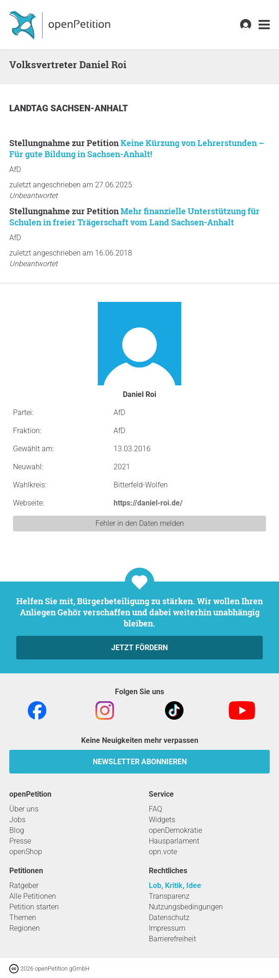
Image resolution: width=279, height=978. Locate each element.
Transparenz (169, 896)
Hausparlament (174, 841)
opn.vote (163, 851)
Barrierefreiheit (172, 938)
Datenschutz (169, 917)
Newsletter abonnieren (140, 761)
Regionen (24, 928)
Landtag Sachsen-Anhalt (68, 108)
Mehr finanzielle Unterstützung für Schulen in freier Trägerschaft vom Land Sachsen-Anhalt (134, 216)
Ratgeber (23, 885)
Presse (20, 841)
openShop (25, 851)
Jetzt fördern (139, 647)
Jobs (17, 819)
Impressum (167, 928)
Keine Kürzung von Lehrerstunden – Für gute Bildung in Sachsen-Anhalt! (136, 148)
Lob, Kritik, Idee (175, 885)
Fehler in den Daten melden (139, 523)
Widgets (162, 819)
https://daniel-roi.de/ (148, 503)
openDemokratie (175, 830)
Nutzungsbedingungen (186, 906)
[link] (264, 25)
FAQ (155, 809)
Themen (22, 917)
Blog (16, 830)
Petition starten (34, 906)
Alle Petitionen (32, 896)
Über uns (23, 809)
